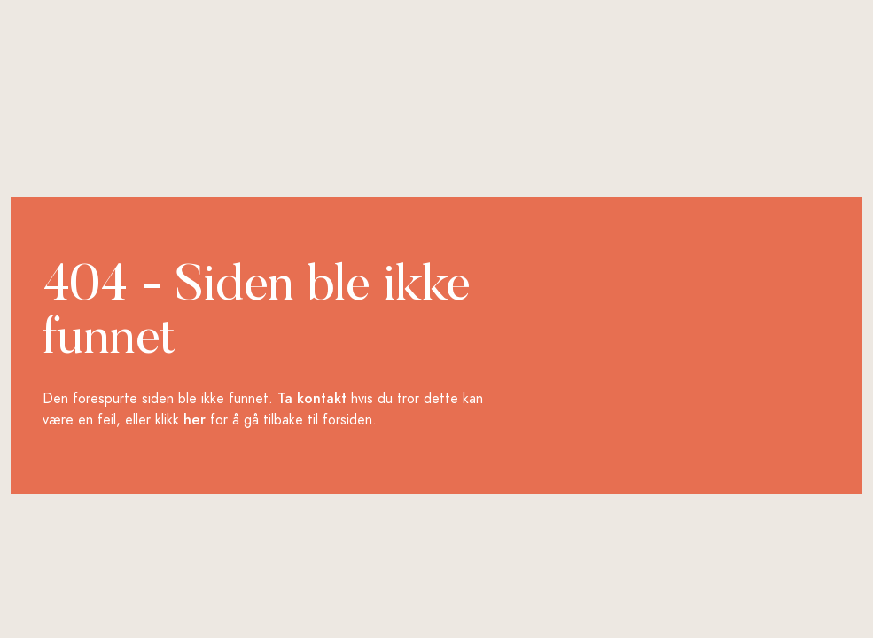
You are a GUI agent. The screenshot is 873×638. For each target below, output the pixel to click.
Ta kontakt (312, 398)
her (194, 420)
